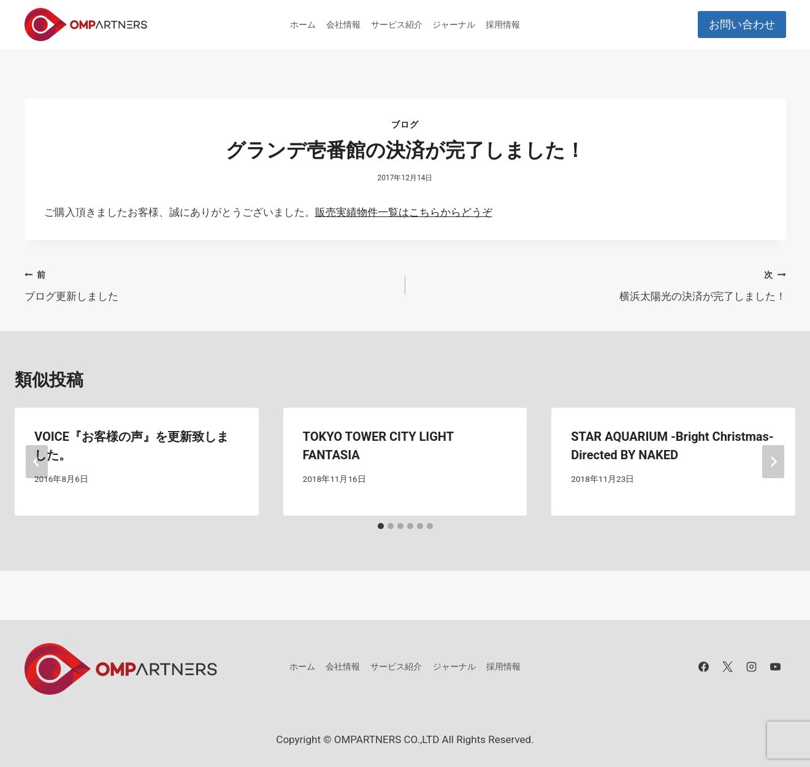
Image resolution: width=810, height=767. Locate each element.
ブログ (404, 124)
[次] (773, 461)
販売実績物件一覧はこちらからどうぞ (403, 212)
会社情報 (343, 24)
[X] (727, 666)
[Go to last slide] (37, 461)
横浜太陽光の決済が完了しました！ (601, 284)
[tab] (381, 526)
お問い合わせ (742, 24)
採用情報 (503, 24)
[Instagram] (751, 666)
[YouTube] (775, 666)
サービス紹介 (396, 24)
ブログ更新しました (210, 284)
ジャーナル (453, 24)
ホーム (303, 24)
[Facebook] (703, 666)
